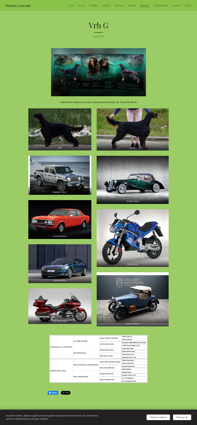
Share (53, 393)
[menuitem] (72, 5)
